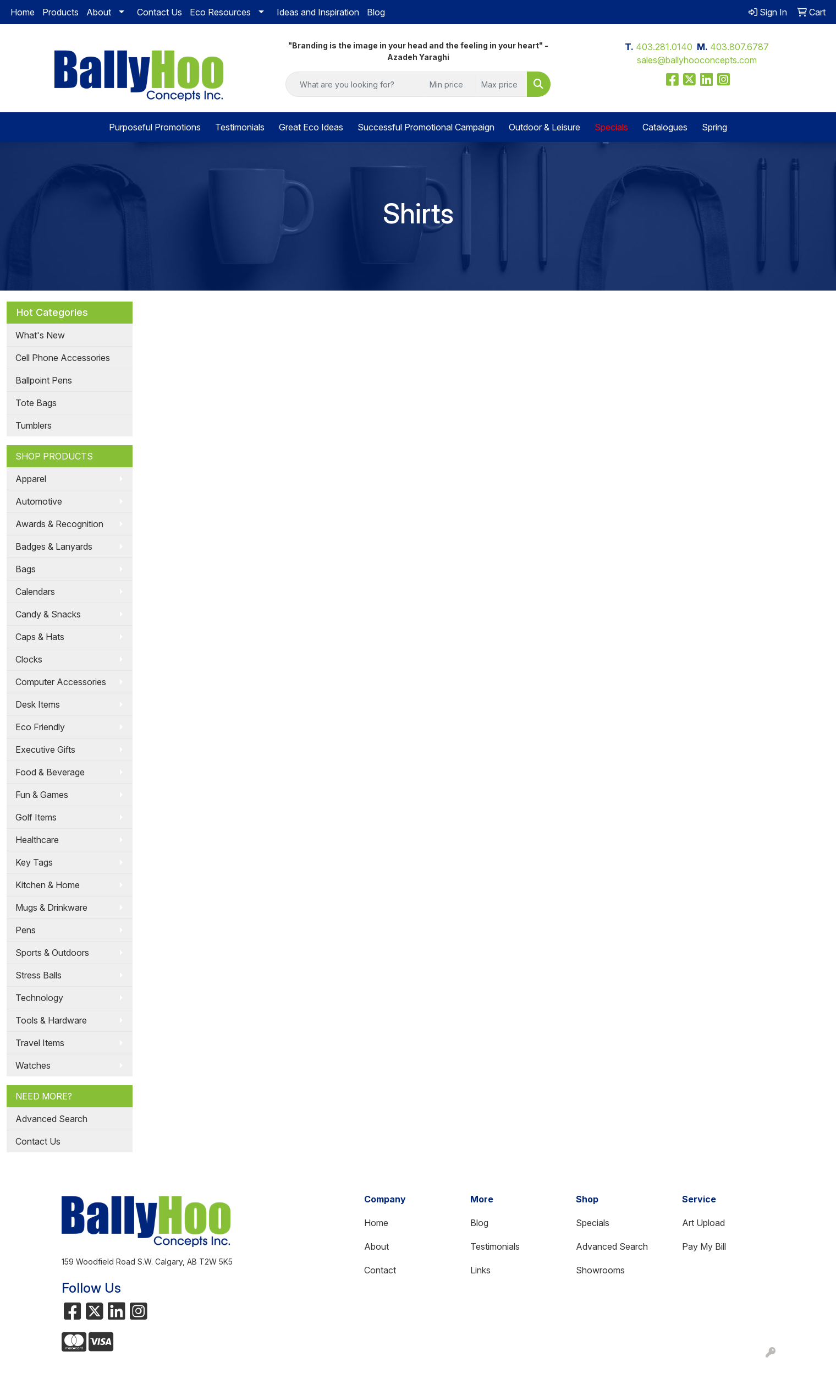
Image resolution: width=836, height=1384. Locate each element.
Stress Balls (38, 975)
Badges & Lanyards (53, 546)
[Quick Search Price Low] (450, 84)
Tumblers (33, 425)
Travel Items (39, 1042)
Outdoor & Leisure (544, 127)
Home (22, 12)
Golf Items (36, 817)
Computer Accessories (60, 681)
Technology (39, 997)
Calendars (35, 591)
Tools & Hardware (51, 1020)
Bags (25, 569)
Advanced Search (51, 1118)
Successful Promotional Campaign (426, 127)
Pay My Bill (704, 1246)
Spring (714, 127)
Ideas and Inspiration (318, 12)
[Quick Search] (355, 84)
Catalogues (665, 127)
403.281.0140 (664, 46)
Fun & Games (41, 794)
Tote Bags (36, 402)
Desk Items (37, 704)
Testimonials (240, 127)
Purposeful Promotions (155, 127)
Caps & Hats (39, 636)
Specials (592, 1222)
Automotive (38, 501)
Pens (25, 930)
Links (480, 1270)
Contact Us (159, 12)
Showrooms (600, 1270)
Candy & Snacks (48, 614)
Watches (33, 1065)
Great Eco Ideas (311, 127)
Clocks (28, 659)
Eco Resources (220, 12)
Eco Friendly (40, 726)
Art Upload (703, 1222)
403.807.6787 (739, 46)
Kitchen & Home (47, 884)
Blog (376, 12)
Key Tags (34, 862)
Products (60, 12)
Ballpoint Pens (43, 380)
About (98, 12)
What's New (40, 335)
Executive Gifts (45, 749)
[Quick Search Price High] (501, 84)
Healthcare (37, 839)
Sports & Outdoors (52, 952)
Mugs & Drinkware (51, 907)
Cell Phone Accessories (62, 357)
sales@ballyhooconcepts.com (697, 59)
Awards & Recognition (59, 523)
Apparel (30, 478)
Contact (380, 1270)
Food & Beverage (50, 772)
